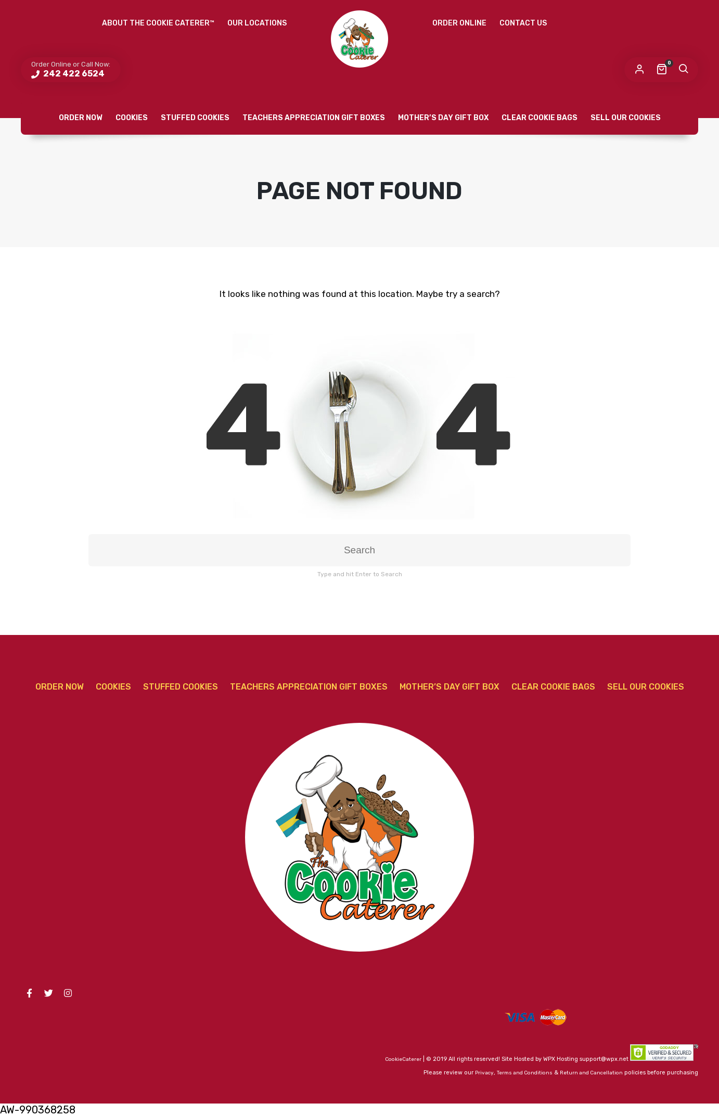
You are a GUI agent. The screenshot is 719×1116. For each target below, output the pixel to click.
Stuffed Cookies (195, 117)
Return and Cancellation (591, 1073)
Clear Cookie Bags (539, 117)
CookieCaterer (403, 1059)
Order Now (80, 117)
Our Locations (257, 23)
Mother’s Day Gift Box (443, 117)
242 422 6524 (73, 74)
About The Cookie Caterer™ (158, 23)
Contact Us (523, 23)
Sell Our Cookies (625, 117)
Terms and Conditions (525, 1073)
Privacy (484, 1073)
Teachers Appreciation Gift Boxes (313, 117)
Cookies (131, 117)
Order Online (459, 23)
